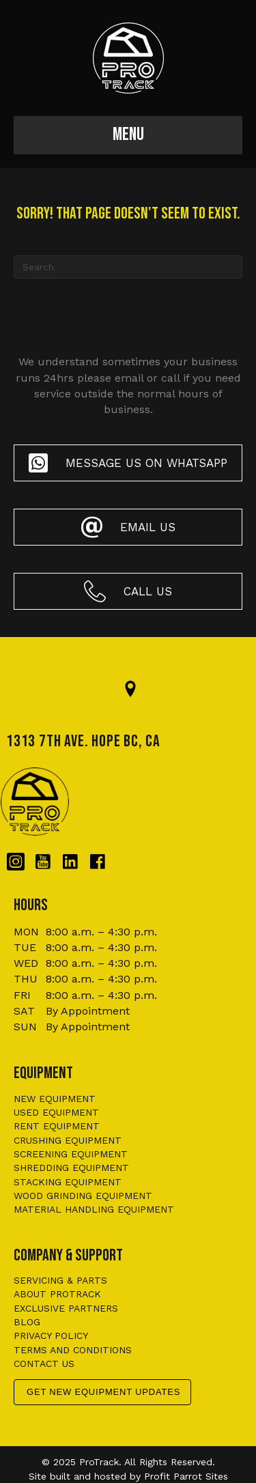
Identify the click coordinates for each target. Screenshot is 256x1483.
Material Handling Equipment (94, 1209)
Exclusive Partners (66, 1308)
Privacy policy (51, 1335)
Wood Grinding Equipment (83, 1195)
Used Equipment (56, 1112)
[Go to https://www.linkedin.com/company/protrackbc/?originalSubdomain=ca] (70, 862)
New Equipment (55, 1098)
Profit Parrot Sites (186, 1476)
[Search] (128, 267)
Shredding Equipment (71, 1167)
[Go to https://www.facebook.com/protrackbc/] (97, 862)
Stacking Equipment (68, 1181)
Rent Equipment (57, 1125)
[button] (128, 462)
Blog (27, 1321)
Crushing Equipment (68, 1140)
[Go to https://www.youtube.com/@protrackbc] (43, 862)
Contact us (44, 1363)
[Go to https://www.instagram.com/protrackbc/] (15, 862)
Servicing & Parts (60, 1280)
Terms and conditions (73, 1349)
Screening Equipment (71, 1153)
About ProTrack (57, 1293)
